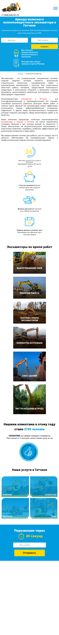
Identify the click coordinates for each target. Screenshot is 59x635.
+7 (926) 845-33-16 (10, 15)
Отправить (44, 47)
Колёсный (7, 494)
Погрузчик (7, 516)
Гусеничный (51, 494)
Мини (54, 516)
